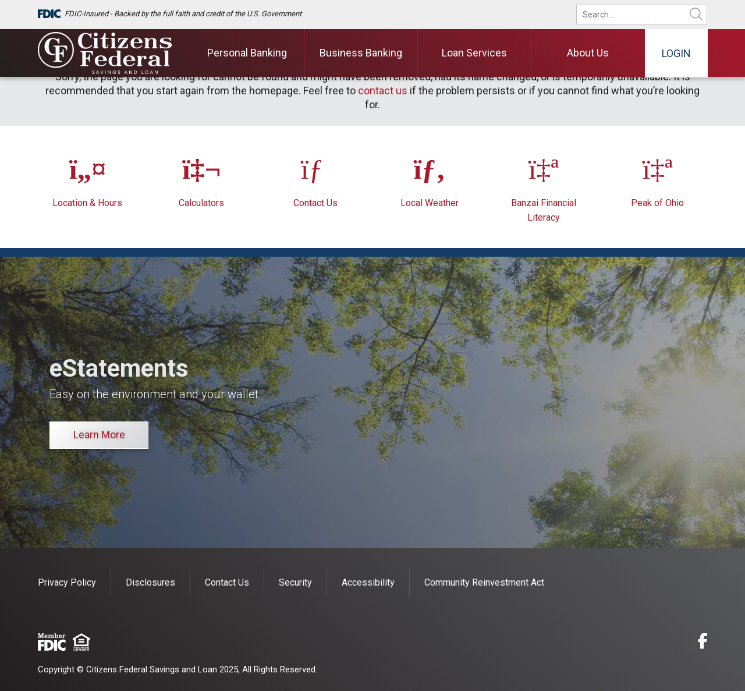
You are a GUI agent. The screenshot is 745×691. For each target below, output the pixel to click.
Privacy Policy (67, 582)
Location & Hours (87, 202)
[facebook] (703, 643)
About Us (588, 53)
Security (295, 582)
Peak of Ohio (657, 202)
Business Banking (361, 53)
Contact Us (315, 202)
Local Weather (429, 202)
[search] (649, 14)
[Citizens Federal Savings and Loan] (105, 53)
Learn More (99, 434)
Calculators (201, 202)
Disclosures (150, 582)
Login (676, 53)
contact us (382, 90)
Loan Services (474, 53)
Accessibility (368, 582)
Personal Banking (247, 53)
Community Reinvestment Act (484, 582)
